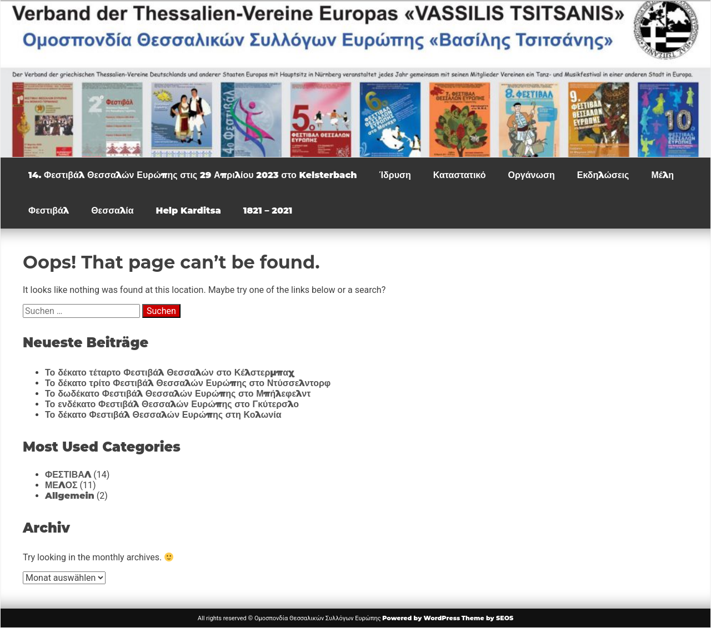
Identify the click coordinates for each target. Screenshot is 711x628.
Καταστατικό (459, 175)
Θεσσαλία (112, 210)
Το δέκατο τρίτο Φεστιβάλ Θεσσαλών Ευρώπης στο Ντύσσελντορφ (188, 383)
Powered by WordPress (421, 618)
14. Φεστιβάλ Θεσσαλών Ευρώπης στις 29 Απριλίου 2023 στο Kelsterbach (192, 175)
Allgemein (69, 495)
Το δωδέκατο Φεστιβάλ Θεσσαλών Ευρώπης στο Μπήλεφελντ (178, 393)
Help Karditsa (188, 210)
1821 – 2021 (268, 210)
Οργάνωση (531, 175)
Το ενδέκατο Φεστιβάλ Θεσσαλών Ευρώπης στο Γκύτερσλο (172, 404)
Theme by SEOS (487, 618)
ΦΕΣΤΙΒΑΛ (68, 474)
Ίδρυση (394, 175)
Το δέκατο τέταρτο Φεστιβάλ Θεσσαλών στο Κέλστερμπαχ (169, 372)
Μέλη (662, 175)
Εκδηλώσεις (603, 175)
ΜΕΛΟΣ (61, 485)
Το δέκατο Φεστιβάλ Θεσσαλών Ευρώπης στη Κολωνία (163, 414)
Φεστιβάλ (48, 210)
